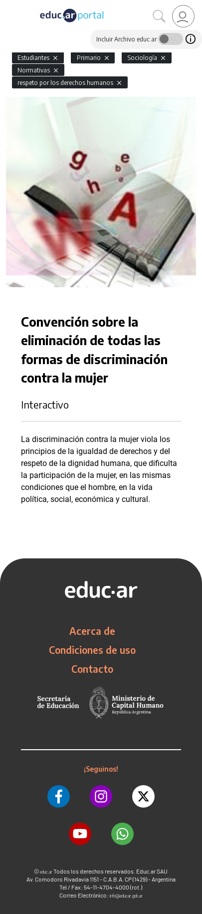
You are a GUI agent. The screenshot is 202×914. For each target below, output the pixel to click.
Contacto (92, 669)
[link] (183, 16)
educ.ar (46, 872)
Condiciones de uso (92, 650)
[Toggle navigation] (8, 5)
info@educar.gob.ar (126, 896)
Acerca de (92, 631)
